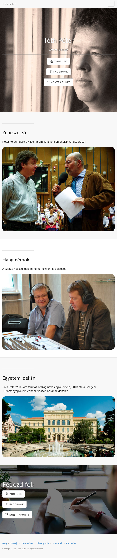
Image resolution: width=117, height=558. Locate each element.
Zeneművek (27, 543)
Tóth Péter (9, 3)
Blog (4, 543)
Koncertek (57, 543)
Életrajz (14, 543)
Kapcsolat (71, 543)
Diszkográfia (43, 543)
